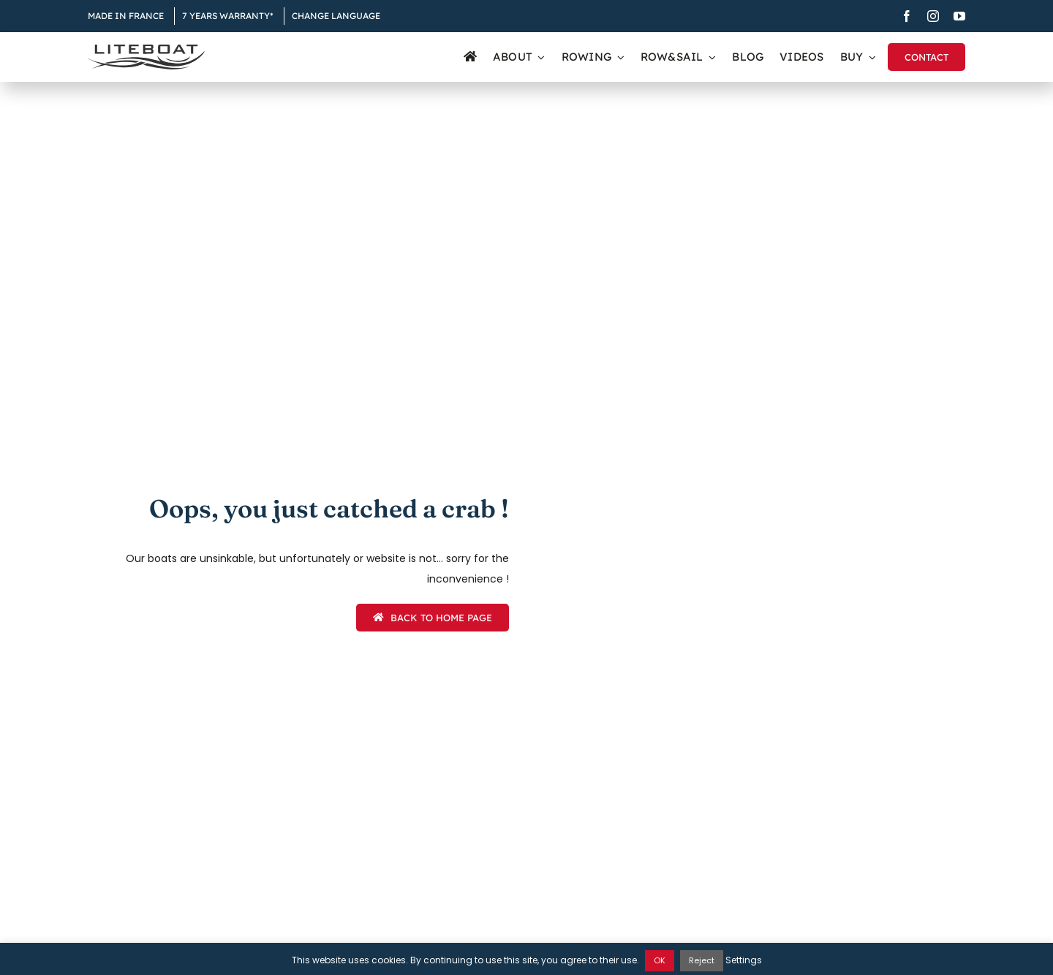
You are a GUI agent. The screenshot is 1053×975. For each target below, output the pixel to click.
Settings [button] (743, 960)
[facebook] (907, 16)
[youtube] (959, 16)
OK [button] (659, 960)
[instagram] (933, 16)
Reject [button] (701, 960)
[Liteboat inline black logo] (146, 49)
